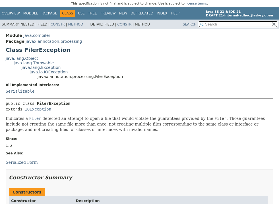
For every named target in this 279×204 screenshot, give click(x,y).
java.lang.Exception (41, 67)
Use (81, 13)
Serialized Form (22, 162)
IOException (38, 109)
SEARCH (190, 24)
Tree (92, 13)
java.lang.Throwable (34, 63)
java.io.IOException (49, 72)
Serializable (20, 91)
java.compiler (36, 35)
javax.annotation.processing (54, 41)
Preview (108, 13)
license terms (196, 3)
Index (162, 13)
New (123, 13)
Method (75, 24)
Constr (58, 24)
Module (30, 13)
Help (175, 13)
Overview (11, 13)
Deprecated (142, 13)
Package (49, 13)
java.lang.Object (22, 58)
